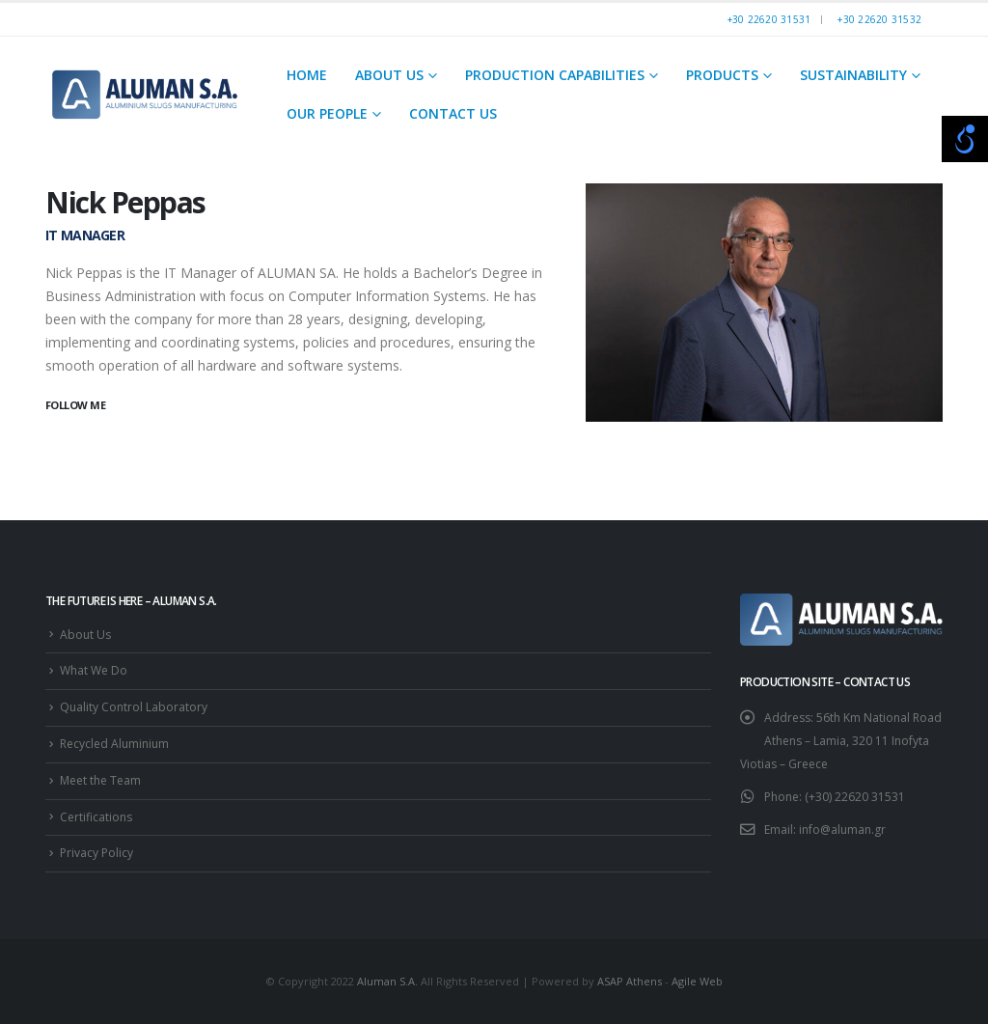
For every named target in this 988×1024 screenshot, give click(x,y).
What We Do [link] (93, 670)
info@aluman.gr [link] (842, 829)
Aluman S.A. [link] (387, 981)
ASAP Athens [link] (629, 981)
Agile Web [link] (697, 981)
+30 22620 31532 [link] (879, 19)
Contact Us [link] (453, 113)
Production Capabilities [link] (555, 75)
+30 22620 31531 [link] (769, 19)
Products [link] (722, 75)
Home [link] (307, 75)
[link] (144, 94)
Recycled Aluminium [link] (114, 743)
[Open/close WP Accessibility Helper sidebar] (965, 139)
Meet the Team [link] (100, 780)
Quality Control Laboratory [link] (133, 707)
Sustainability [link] (853, 75)
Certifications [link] (96, 817)
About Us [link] (389, 75)
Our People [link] (327, 113)
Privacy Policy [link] (96, 852)
